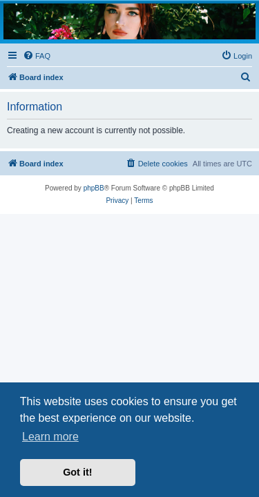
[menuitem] (36, 56)
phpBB (94, 188)
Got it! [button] (77, 472)
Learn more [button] (50, 436)
